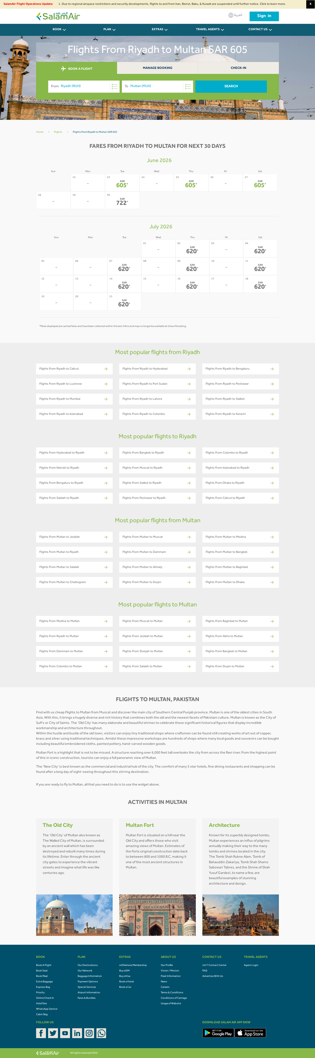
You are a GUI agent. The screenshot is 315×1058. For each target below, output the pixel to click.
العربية (235, 15)
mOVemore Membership (133, 965)
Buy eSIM (124, 971)
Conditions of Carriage (174, 998)
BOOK (57, 29)
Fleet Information (171, 976)
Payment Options (88, 982)
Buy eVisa (124, 976)
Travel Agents (208, 29)
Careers (165, 987)
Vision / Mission (170, 971)
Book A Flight (43, 965)
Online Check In (45, 998)
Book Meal (42, 976)
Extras (157, 29)
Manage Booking (157, 68)
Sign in (264, 16)
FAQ (204, 971)
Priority (40, 993)
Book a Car (125, 987)
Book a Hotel (126, 982)
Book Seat (42, 971)
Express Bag (43, 987)
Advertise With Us (212, 976)
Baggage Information (90, 976)
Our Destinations (88, 965)
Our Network (85, 971)
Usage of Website (171, 1003)
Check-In (238, 68)
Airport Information (89, 993)
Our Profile (167, 965)
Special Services (87, 987)
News (164, 982)
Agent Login (251, 965)
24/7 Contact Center (214, 965)
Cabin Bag (42, 1014)
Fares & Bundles (87, 998)
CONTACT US (258, 29)
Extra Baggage (44, 982)
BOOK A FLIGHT (76, 69)
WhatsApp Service (46, 1009)
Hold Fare (41, 1003)
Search (231, 86)
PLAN (107, 29)
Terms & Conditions (172, 993)
